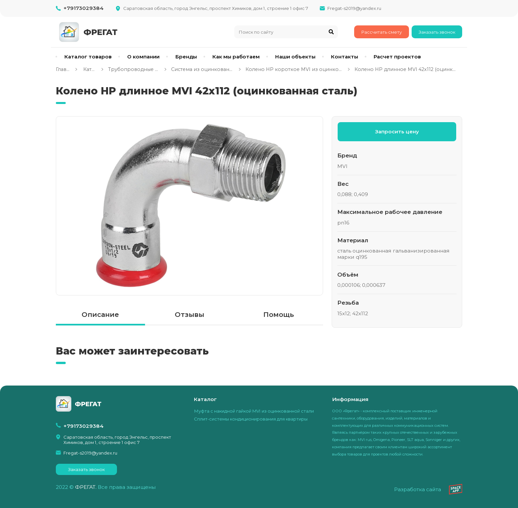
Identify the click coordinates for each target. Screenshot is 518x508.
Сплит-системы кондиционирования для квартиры (251, 419)
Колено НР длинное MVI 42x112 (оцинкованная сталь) (406, 69)
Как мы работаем (236, 56)
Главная (63, 69)
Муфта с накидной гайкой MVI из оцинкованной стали (254, 411)
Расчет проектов (397, 56)
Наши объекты (295, 56)
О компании (143, 56)
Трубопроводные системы (134, 69)
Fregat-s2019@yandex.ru (354, 8)
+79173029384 (83, 8)
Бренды (186, 56)
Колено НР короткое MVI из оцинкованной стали (294, 69)
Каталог (89, 69)
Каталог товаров (88, 56)
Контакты (344, 56)
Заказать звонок (437, 32)
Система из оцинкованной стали (203, 69)
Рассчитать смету (381, 32)
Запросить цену (397, 131)
